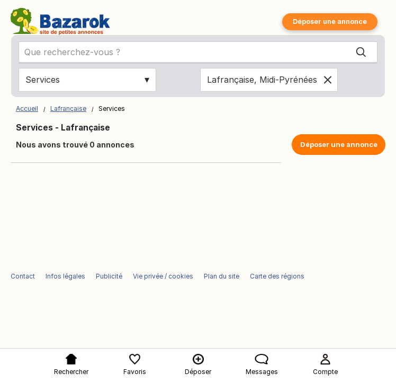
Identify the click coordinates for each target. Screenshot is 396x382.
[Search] (361, 52)
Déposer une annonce (330, 21)
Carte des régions (277, 276)
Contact (23, 276)
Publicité (109, 276)
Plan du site (221, 276)
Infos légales (65, 276)
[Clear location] (327, 79)
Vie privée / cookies (163, 276)
